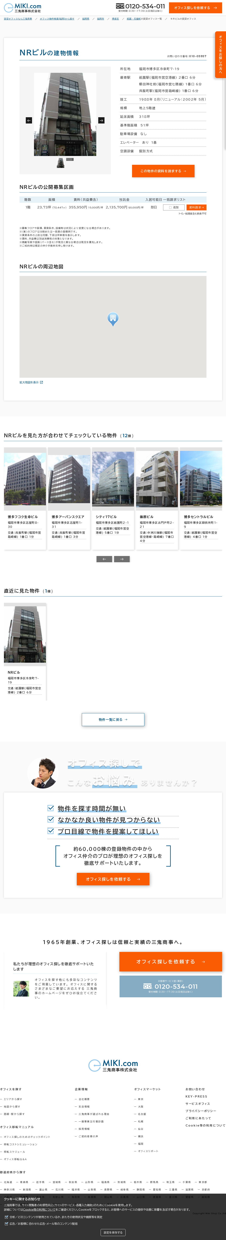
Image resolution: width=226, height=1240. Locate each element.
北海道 (8, 1182)
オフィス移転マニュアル (17, 1127)
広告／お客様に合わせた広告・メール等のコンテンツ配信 (44, 1223)
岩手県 (40, 1182)
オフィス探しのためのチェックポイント (27, 1137)
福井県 (76, 1189)
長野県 (108, 1189)
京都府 (206, 1189)
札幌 (141, 1121)
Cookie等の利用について (39, 1209)
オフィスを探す (11, 1089)
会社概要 (84, 1099)
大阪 (141, 1106)
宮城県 (57, 1182)
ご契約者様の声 (88, 1136)
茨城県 (122, 1182)
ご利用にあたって (199, 1118)
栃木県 (138, 1182)
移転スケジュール (14, 1152)
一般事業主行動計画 (91, 1121)
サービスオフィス (198, 1103)
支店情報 (84, 1106)
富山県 (43, 1189)
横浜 (141, 1136)
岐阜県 (125, 1189)
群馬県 (154, 1182)
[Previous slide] (104, 559)
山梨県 (92, 1189)
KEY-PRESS (197, 1096)
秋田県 (73, 1182)
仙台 (141, 1129)
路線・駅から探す (14, 1114)
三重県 (173, 1189)
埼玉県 (170, 1182)
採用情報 (84, 1129)
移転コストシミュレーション (21, 1144)
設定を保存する (113, 1232)
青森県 (24, 1182)
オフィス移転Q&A (15, 1159)
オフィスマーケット (147, 1089)
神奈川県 (9, 1189)
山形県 (89, 1182)
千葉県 (187, 1182)
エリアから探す (13, 1099)
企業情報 (81, 1089)
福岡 (141, 1144)
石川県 (59, 1189)
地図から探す (12, 1106)
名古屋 (142, 1114)
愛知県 (157, 1189)
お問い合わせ (195, 1089)
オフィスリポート (148, 1151)
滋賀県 (190, 1189)
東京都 (203, 1182)
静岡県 (141, 1189)
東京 (141, 1099)
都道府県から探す (13, 1172)
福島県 (105, 1182)
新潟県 (27, 1189)
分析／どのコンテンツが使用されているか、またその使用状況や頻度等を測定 (56, 1217)
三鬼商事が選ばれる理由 (94, 1114)
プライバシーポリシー (201, 1111)
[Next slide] (122, 559)
